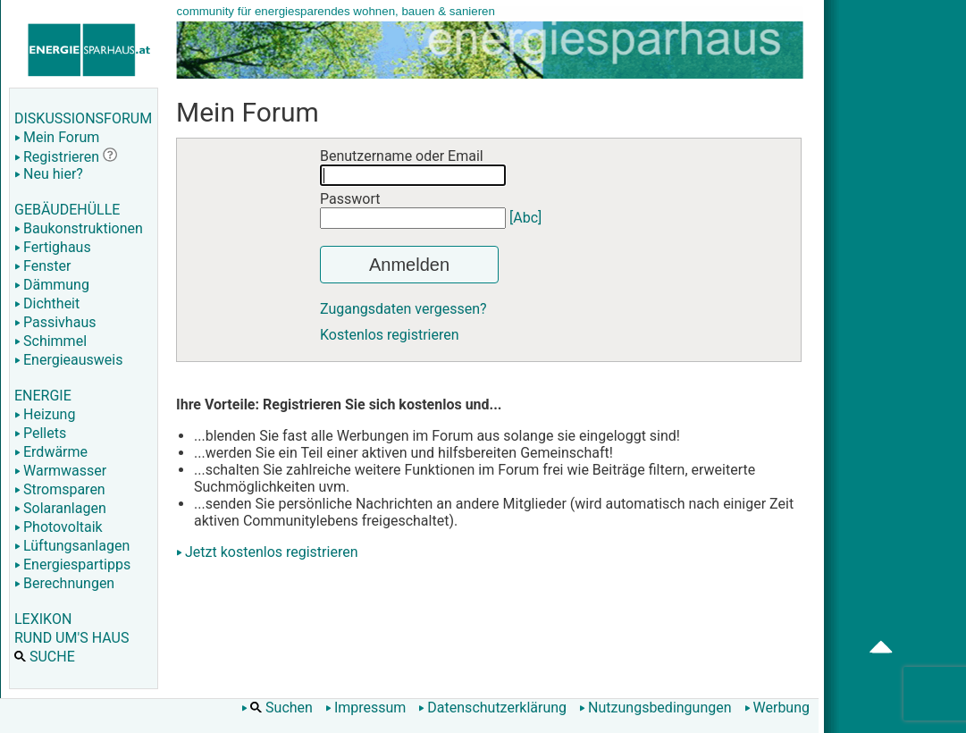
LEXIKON (42, 619)
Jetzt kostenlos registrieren (271, 551)
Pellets (40, 433)
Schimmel (50, 341)
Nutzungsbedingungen (655, 707)
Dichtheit (47, 303)
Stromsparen (59, 489)
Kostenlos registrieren (389, 334)
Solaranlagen (60, 508)
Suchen (277, 707)
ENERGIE (42, 395)
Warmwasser (60, 470)
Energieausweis (68, 359)
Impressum (366, 707)
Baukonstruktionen (78, 228)
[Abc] (525, 217)
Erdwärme (51, 451)
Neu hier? (48, 173)
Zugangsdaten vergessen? (403, 308)
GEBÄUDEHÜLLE (67, 209)
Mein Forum (56, 137)
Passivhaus (55, 322)
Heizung (44, 414)
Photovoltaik (58, 526)
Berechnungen (64, 583)
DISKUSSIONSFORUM (83, 118)
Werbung (777, 707)
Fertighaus (52, 247)
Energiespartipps (72, 564)
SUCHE (44, 656)
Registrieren (56, 156)
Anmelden (409, 264)
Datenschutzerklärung (492, 707)
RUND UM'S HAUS (71, 637)
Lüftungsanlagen (72, 545)
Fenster (42, 265)
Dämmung (51, 284)
